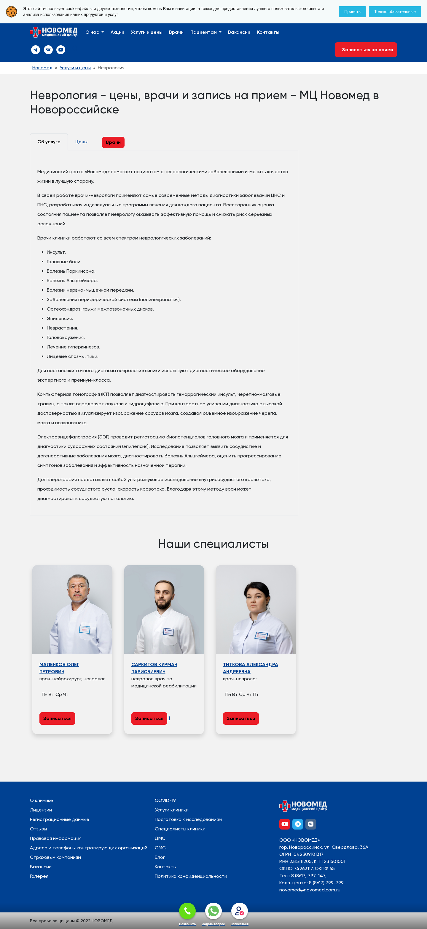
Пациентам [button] (204, 32)
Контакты (268, 32)
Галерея (39, 876)
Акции (117, 32)
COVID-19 (165, 800)
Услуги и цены (146, 32)
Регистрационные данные (59, 819)
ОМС (160, 848)
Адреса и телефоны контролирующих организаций (88, 848)
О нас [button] (92, 32)
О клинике (41, 800)
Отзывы (38, 829)
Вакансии (239, 32)
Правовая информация (56, 838)
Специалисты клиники (180, 829)
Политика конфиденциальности (191, 876)
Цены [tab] (81, 141)
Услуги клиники (172, 810)
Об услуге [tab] (48, 141)
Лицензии (41, 810)
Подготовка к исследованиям (188, 819)
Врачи (176, 32)
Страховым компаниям (55, 857)
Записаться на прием (366, 49)
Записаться (57, 718)
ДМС (160, 838)
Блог (160, 857)
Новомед (42, 67)
